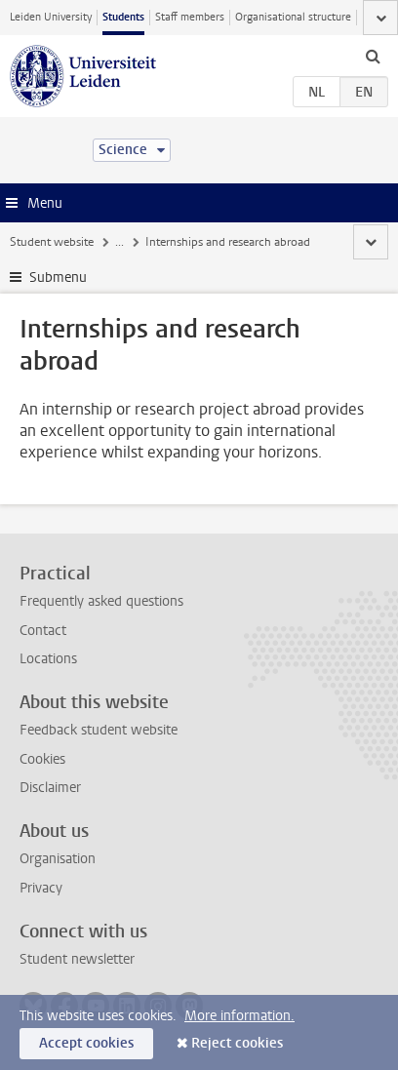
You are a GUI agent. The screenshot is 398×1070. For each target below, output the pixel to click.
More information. (239, 1016)
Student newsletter (77, 959)
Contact (43, 630)
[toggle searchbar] (372, 55)
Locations (48, 659)
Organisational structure (293, 17)
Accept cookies (86, 1043)
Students (123, 17)
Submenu (58, 277)
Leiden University (51, 17)
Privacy (41, 888)
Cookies (42, 759)
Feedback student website (99, 730)
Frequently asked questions (101, 601)
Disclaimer (50, 787)
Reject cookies (237, 1043)
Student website (52, 242)
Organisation (58, 859)
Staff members (189, 17)
